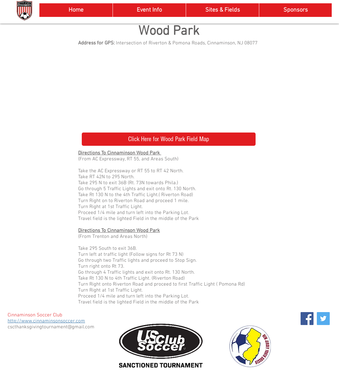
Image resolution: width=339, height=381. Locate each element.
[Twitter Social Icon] (323, 318)
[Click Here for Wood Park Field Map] (169, 139)
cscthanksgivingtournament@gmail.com (51, 327)
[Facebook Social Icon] (307, 318)
